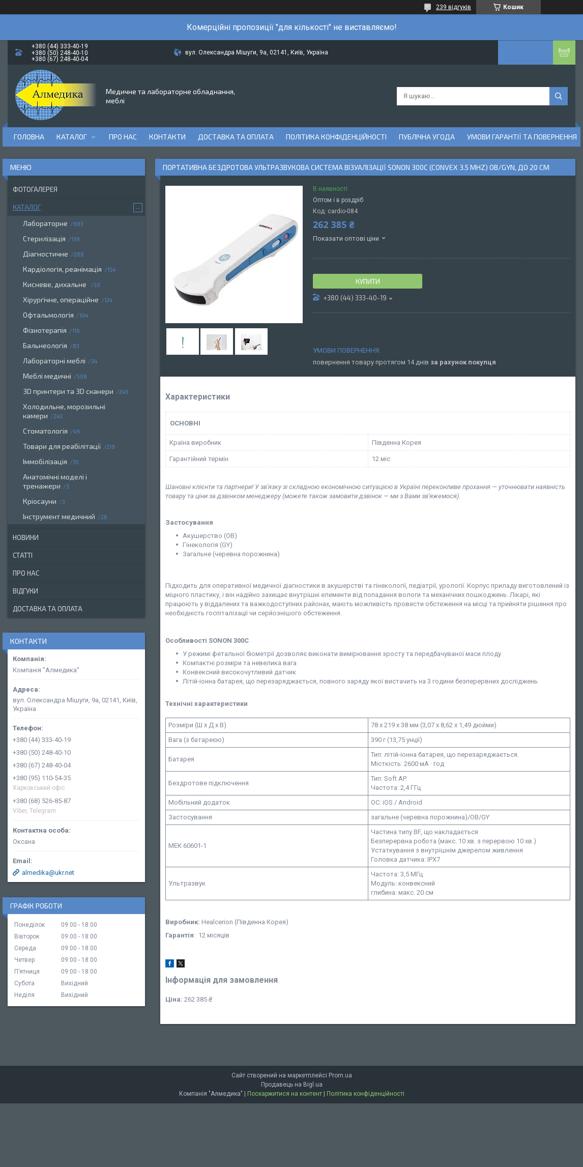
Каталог (71, 136)
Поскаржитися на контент (284, 1093)
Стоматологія (45, 430)
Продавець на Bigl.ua (292, 1084)
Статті (23, 555)
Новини (26, 537)
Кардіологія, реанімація (62, 269)
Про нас (123, 136)
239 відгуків (453, 7)
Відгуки (25, 591)
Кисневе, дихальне (55, 284)
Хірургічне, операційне (61, 299)
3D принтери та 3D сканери (68, 391)
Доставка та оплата (236, 136)
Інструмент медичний (59, 516)
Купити (368, 281)
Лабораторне (45, 223)
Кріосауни (39, 501)
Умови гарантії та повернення (522, 136)
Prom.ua (340, 1075)
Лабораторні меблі (54, 360)
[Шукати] (558, 96)
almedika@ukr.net (48, 872)
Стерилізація (44, 238)
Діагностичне (45, 253)
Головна (29, 136)
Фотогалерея (35, 189)
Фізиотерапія (45, 330)
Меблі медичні (47, 376)
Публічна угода (427, 136)
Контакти (167, 136)
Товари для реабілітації (62, 446)
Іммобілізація (45, 461)
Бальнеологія (45, 345)
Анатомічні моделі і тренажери (55, 481)
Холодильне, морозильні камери (64, 411)
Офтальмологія (48, 314)
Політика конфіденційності (336, 136)
